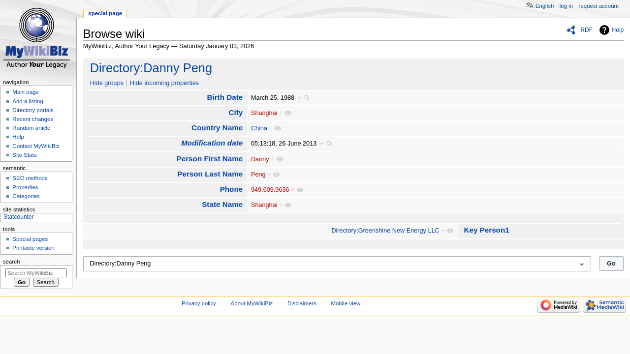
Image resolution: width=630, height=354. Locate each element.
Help (618, 30)
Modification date (212, 143)
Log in (566, 6)
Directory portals (32, 110)
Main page (25, 92)
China (259, 128)
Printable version (33, 248)
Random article (31, 128)
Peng (258, 174)
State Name (222, 204)
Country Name (217, 127)
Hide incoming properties (164, 83)
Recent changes (32, 119)
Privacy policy (199, 303)
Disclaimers (301, 303)
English (545, 6)
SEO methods (29, 178)
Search (11, 262)
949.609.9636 (270, 189)
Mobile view (346, 303)
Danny (260, 159)
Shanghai (264, 113)
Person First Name (210, 158)
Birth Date (225, 97)
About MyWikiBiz (252, 303)
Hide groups (107, 83)
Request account (599, 6)
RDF (586, 30)
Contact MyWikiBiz (35, 146)
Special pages (30, 239)
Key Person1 (486, 230)
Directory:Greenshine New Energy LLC (385, 230)
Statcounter (18, 216)
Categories (25, 196)
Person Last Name (210, 174)
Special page (105, 13)
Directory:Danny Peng (151, 68)
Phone (231, 189)
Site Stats (24, 155)
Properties (25, 187)
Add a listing (27, 101)
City (235, 112)
